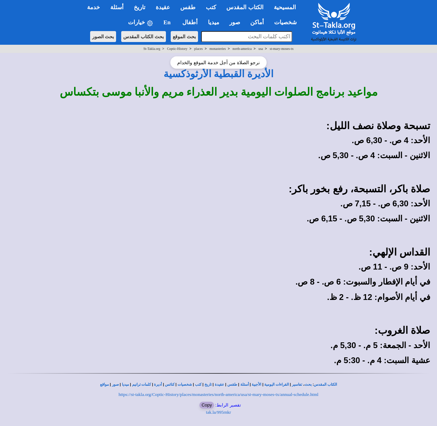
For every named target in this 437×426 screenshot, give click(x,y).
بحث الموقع (184, 36)
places (198, 49)
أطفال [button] (190, 22)
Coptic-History (177, 49)
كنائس (169, 384)
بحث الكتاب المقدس (143, 36)
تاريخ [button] (139, 7)
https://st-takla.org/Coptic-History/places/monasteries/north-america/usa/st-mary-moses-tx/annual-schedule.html (218, 394)
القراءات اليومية (276, 384)
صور (115, 384)
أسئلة (244, 384)
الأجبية (256, 384)
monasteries (218, 49)
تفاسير (297, 384)
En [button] (168, 22)
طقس (232, 384)
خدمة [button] (93, 7)
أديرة (158, 384)
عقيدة (219, 384)
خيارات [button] (140, 22)
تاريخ (208, 384)
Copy (206, 405)
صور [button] (234, 22)
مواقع (104, 384)
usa (260, 49)
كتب (198, 384)
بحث (308, 384)
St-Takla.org (151, 49)
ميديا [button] (213, 22)
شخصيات (185, 384)
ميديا (125, 384)
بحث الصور (103, 36)
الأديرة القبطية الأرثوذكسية (218, 73)
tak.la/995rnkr (218, 412)
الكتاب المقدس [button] (244, 7)
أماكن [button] (257, 22)
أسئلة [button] (117, 7)
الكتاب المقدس (325, 384)
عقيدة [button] (163, 7)
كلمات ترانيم (141, 384)
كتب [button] (211, 7)
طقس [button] (188, 7)
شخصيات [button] (287, 22)
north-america (242, 49)
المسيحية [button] (285, 7)
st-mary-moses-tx (282, 49)
